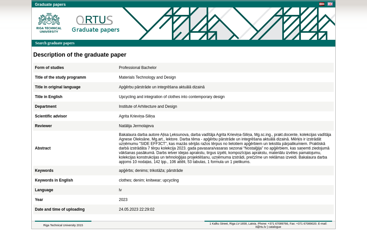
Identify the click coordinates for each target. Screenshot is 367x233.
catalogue (274, 226)
